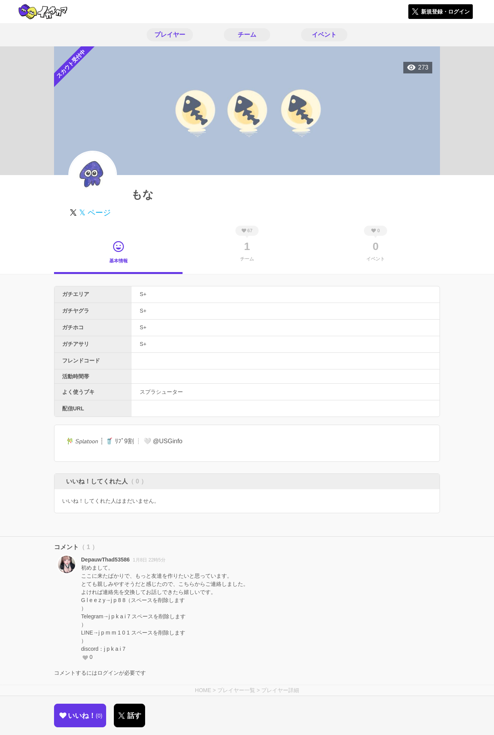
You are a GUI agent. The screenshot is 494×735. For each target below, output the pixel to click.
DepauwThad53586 (105, 559)
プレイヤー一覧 (236, 690)
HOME (203, 690)
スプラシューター (161, 392)
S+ (143, 294)
